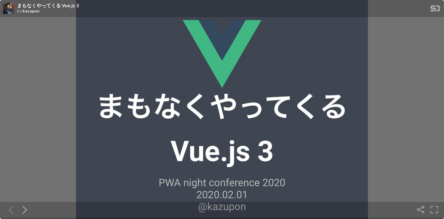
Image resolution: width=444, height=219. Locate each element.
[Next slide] (23, 209)
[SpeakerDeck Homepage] (435, 9)
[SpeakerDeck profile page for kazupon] (8, 9)
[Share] (420, 209)
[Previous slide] (10, 209)
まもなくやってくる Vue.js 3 (48, 5)
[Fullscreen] (434, 209)
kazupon (31, 11)
